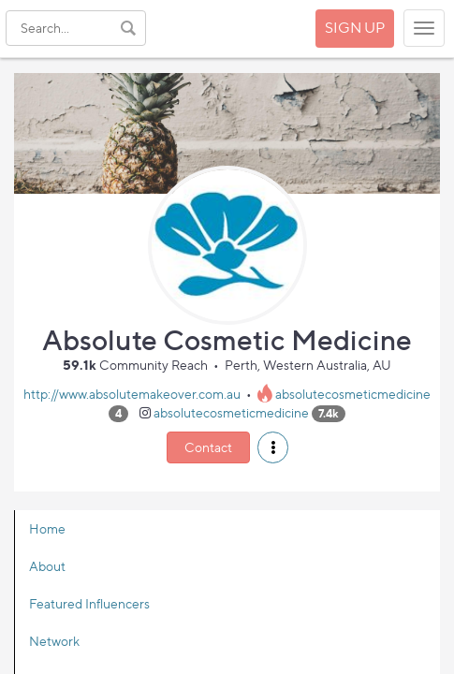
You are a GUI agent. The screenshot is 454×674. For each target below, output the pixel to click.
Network (54, 641)
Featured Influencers (89, 603)
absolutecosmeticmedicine (353, 394)
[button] (272, 447)
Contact (208, 447)
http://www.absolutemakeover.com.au (132, 394)
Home (47, 528)
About (47, 566)
